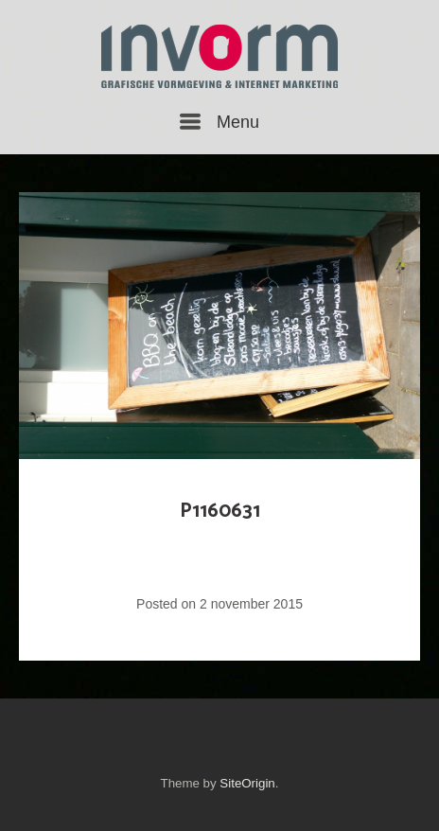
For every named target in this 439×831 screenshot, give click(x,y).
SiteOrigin (247, 783)
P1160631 (220, 511)
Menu (219, 122)
